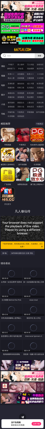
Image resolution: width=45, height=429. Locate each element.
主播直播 (30, 78)
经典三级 (20, 87)
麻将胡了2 (11, 68)
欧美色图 (30, 93)
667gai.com (22, 49)
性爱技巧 (40, 106)
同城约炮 (11, 112)
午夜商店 (20, 112)
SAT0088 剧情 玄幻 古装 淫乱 (22, 253)
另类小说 (20, 106)
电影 (3, 85)
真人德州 (20, 64)
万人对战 (30, 64)
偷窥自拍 (11, 93)
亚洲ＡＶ (11, 74)
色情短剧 (20, 116)
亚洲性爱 (11, 83)
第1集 (4, 253)
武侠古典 (40, 102)
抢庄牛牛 (40, 68)
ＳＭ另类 (40, 78)
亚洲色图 (20, 93)
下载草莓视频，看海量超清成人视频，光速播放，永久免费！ (22, 245)
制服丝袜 (11, 87)
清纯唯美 (20, 97)
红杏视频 (11, 116)
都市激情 (11, 102)
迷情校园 (11, 106)
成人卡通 (30, 83)
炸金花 (20, 68)
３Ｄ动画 (40, 74)
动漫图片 (40, 93)
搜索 (39, 56)
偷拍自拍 (20, 83)
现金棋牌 (30, 68)
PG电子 (11, 64)
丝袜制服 (20, 78)
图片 (3, 94)
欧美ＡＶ (30, 74)
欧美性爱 (40, 83)
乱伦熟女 (30, 87)
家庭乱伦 (20, 102)
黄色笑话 (30, 106)
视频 (3, 75)
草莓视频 (30, 112)
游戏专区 (40, 64)
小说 (3, 104)
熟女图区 (30, 97)
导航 (3, 113)
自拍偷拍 (20, 74)
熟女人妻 (11, 78)
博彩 (3, 66)
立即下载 (36, 424)
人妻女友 (30, 102)
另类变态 (40, 87)
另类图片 (40, 97)
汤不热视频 (40, 112)
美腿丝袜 (11, 97)
